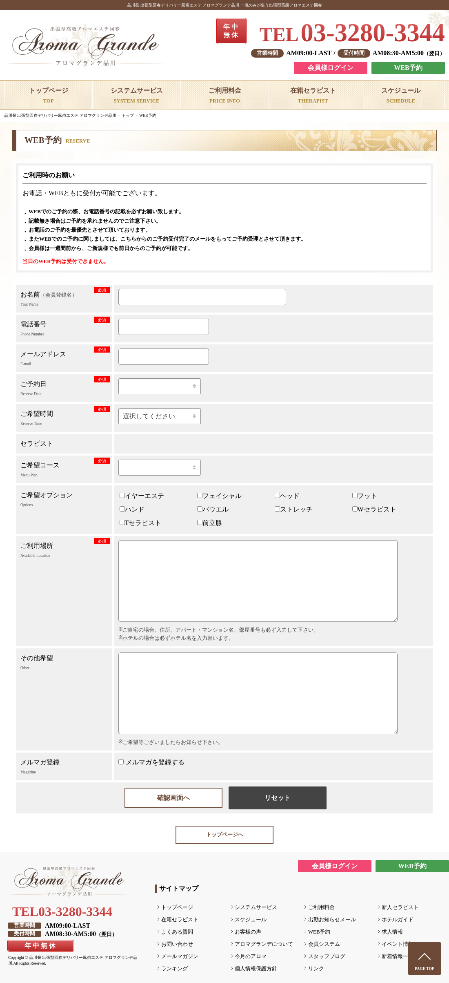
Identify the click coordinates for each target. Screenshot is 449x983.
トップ (128, 115)
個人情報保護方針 (256, 969)
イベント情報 (397, 944)
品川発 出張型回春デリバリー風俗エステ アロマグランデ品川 (60, 115)
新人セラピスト (400, 907)
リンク (316, 969)
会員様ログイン (330, 67)
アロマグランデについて (264, 944)
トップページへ (224, 835)
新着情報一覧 (397, 956)
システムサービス (256, 907)
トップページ (177, 907)
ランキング (174, 969)
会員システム (324, 944)
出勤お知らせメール (332, 920)
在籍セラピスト (179, 920)
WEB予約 (408, 67)
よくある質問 (177, 932)
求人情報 (392, 932)
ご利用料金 (321, 907)
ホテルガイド (397, 920)
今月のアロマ (251, 956)
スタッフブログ (326, 956)
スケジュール (251, 920)
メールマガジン (179, 956)
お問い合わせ (177, 944)
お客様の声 (248, 932)
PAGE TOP (424, 968)
